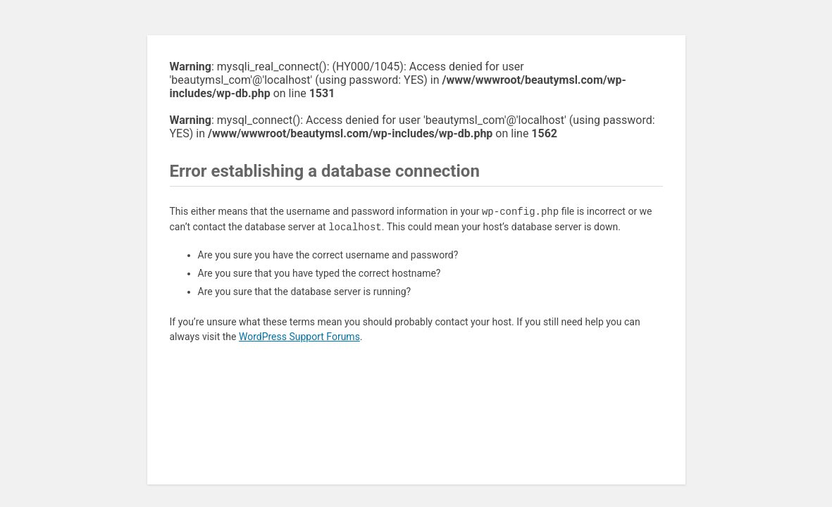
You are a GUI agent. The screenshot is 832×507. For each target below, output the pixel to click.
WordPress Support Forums (299, 336)
